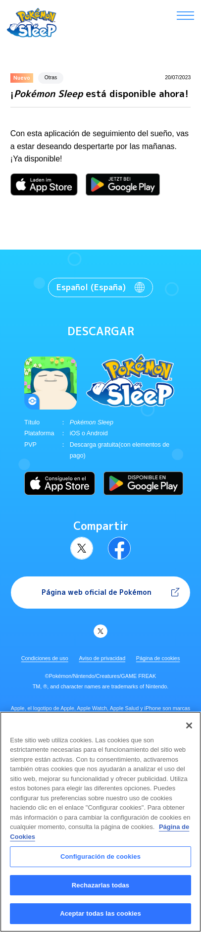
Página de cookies (158, 658)
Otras (51, 77)
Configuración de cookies (100, 862)
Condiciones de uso (44, 658)
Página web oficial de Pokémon (96, 592)
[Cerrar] (189, 731)
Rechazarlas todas (100, 890)
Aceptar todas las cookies (100, 919)
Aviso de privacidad (102, 658)
